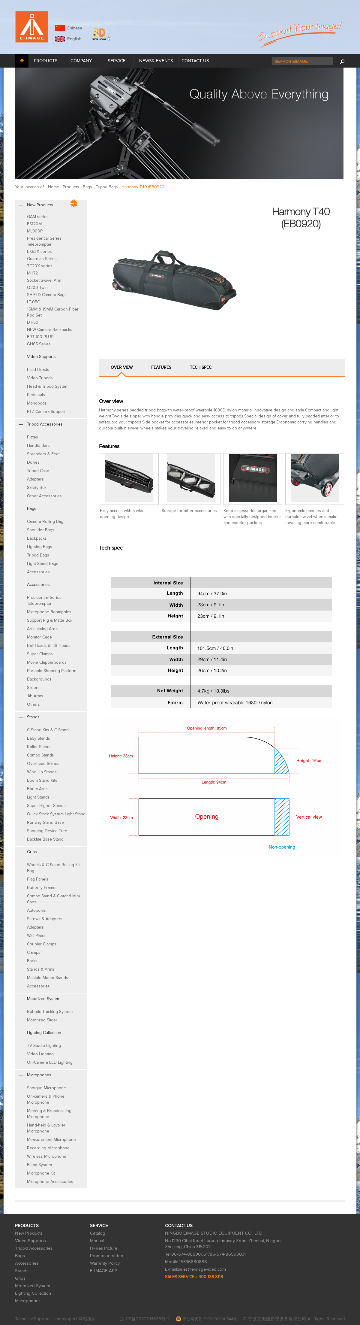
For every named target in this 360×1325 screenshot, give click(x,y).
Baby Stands (38, 738)
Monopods (37, 403)
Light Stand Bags (42, 563)
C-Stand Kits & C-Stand (48, 729)
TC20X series (39, 265)
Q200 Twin (37, 287)
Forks (32, 960)
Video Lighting (40, 1054)
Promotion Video (106, 1256)
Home (53, 187)
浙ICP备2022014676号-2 (145, 1319)
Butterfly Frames (42, 887)
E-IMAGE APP (103, 1271)
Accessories (38, 572)
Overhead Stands (43, 763)
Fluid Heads (38, 369)
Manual (97, 1241)
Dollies (33, 462)
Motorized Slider (42, 1020)
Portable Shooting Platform (51, 670)
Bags (20, 1256)
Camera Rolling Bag (45, 521)
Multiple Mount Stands (47, 977)
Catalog (97, 1233)
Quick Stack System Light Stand (56, 814)
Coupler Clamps (41, 944)
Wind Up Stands (42, 772)
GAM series (38, 216)
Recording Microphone (48, 1148)
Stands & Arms (40, 969)
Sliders (33, 687)
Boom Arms (38, 788)
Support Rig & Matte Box (49, 620)
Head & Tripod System (47, 386)
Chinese (74, 28)
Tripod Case (38, 470)
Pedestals (36, 394)
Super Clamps (40, 653)
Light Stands (38, 797)
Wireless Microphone (46, 1156)
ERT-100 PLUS (40, 336)
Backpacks (37, 538)
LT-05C (33, 302)
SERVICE (117, 61)
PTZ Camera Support (46, 411)
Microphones (27, 1301)
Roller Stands (39, 746)
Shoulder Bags (40, 529)
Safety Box (36, 487)
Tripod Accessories (33, 1248)
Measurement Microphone (51, 1139)
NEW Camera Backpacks (49, 329)
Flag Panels (37, 879)
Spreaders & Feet (43, 453)
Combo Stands (40, 755)
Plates (32, 437)
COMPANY (81, 61)
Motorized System (32, 1286)
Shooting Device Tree (47, 830)
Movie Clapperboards (47, 662)
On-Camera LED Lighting (50, 1062)
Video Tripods (40, 378)
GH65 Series (39, 344)
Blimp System (39, 1164)
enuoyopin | (66, 1319)
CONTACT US (195, 61)
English (73, 39)
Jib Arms (35, 696)
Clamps (33, 952)
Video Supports (30, 1241)
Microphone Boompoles (49, 611)
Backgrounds (39, 679)
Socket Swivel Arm (44, 280)
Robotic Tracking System (50, 1011)
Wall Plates (36, 935)
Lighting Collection (33, 1293)
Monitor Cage (39, 637)
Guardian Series (42, 258)
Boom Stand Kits (42, 780)
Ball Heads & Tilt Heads (48, 645)
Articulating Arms (42, 628)
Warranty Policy (105, 1263)
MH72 (32, 273)
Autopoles (36, 910)
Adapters (35, 479)
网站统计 (87, 1319)
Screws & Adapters (44, 918)
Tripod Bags (38, 555)
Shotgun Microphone (46, 1087)
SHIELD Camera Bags (47, 294)
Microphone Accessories (50, 1181)
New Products (29, 1233)
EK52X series (39, 251)
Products (71, 187)
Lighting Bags (39, 546)
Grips (20, 1278)
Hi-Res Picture (103, 1248)
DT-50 (32, 322)
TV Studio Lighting (44, 1045)
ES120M (34, 223)
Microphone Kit (41, 1173)
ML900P (35, 231)
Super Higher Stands (46, 805)
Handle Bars (38, 445)
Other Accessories (44, 496)
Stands (21, 1271)
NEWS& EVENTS (156, 61)
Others (33, 704)
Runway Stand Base (45, 822)
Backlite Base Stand (45, 839)
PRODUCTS (46, 61)
